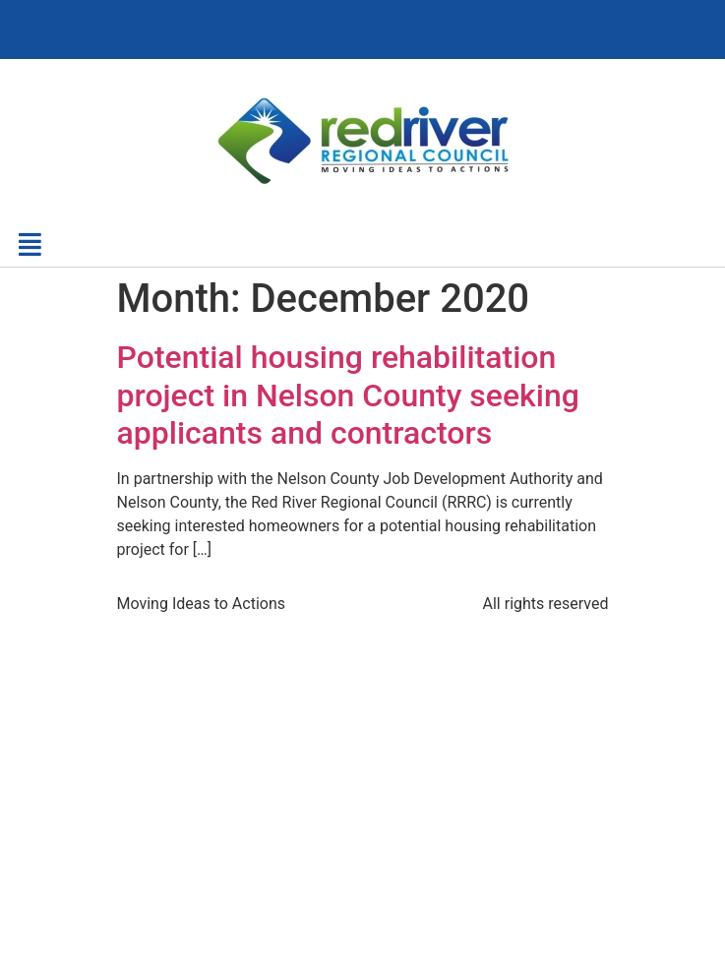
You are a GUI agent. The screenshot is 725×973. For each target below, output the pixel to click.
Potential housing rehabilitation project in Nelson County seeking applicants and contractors (348, 395)
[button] (29, 244)
